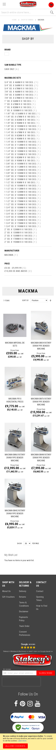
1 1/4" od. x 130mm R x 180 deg (22, 151)
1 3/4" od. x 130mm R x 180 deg (22, 217)
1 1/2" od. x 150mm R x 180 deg (22, 198)
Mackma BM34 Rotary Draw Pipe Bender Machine (41, 346)
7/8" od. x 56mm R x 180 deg (21, 95)
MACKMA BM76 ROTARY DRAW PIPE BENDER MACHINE (41, 402)
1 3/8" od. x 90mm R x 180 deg (21, 160)
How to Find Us (41, 607)
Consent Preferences (24, 633)
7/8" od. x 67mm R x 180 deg (21, 98)
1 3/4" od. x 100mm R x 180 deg (22, 207)
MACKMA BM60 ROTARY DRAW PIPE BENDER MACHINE (15, 457)
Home (14, 20)
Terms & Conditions (24, 604)
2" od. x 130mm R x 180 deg (20, 232)
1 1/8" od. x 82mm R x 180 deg (21, 120)
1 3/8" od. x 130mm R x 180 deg (22, 173)
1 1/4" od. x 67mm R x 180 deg (21, 132)
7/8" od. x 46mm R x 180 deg (21, 92)
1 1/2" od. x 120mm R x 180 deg (22, 192)
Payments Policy (23, 619)
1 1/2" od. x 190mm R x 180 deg (22, 204)
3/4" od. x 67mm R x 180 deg (21, 88)
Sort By (25, 300)
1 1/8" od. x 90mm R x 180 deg (21, 123)
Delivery (22, 591)
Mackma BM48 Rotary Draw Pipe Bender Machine (41, 457)
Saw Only (11, 69)
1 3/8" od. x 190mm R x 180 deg (22, 179)
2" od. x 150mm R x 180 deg (20, 236)
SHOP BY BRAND (27, 20)
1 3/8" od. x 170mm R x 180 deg (22, 176)
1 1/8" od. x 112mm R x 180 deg (22, 129)
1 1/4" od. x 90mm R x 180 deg (21, 138)
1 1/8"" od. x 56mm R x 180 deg (22, 113)
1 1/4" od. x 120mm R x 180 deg (22, 148)
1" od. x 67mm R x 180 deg (20, 104)
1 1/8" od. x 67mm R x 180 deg (21, 117)
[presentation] (21, 681)
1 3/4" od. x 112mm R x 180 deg (22, 210)
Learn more (22, 741)
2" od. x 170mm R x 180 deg (20, 239)
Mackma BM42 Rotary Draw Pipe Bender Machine (15, 513)
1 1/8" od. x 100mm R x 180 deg (22, 126)
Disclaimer (23, 611)
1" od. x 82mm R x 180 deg (20, 107)
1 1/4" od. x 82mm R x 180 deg (21, 135)
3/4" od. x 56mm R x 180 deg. (21, 85)
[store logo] (28, 4)
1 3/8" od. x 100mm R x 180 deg (22, 164)
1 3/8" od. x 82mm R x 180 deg (21, 157)
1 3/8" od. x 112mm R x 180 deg (22, 167)
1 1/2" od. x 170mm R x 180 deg (22, 201)
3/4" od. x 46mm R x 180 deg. (21, 82)
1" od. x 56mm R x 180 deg (20, 101)
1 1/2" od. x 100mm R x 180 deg (22, 185)
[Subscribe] (45, 673)
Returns (22, 597)
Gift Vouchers (8, 597)
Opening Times (40, 598)
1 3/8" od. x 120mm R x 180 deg (22, 170)
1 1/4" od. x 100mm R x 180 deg (22, 142)
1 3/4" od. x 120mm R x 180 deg (22, 214)
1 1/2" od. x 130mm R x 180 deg (22, 195)
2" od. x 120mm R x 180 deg (20, 229)
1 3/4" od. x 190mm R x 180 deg (22, 226)
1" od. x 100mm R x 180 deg (20, 110)
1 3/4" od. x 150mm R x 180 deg (22, 220)
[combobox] (28, 12)
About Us (6, 591)
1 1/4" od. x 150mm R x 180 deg (22, 154)
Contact (39, 591)
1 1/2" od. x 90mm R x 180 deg (21, 182)
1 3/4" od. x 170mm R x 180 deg (22, 223)
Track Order (24, 626)
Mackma (11, 255)
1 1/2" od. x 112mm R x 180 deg (22, 189)
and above (18, 271)
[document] (28, 742)
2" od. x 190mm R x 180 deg (20, 242)
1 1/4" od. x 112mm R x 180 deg (22, 145)
